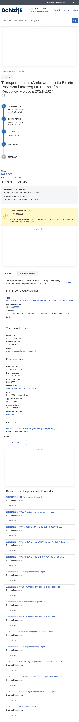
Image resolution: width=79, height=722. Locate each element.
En (73, 2)
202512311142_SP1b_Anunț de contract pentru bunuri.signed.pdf (33, 692)
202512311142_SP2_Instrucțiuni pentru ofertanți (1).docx (29, 632)
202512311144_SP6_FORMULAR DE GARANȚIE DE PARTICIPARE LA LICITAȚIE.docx (35, 542)
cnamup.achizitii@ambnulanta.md (21, 351)
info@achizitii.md (39, 12)
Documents (69, 283)
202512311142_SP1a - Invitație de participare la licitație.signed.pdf (33, 587)
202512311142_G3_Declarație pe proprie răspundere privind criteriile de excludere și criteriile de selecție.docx (35, 662)
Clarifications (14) (27, 273)
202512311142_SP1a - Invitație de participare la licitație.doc (30, 617)
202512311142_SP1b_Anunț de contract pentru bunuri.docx (30, 512)
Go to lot (15, 442)
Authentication (61, 2)
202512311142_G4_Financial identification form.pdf (27, 497)
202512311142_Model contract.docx (21, 707)
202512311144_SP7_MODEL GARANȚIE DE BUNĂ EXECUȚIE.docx (34, 527)
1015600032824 (13, 307)
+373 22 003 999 (38, 8)
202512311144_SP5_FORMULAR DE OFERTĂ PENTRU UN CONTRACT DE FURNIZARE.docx (35, 557)
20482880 (10, 414)
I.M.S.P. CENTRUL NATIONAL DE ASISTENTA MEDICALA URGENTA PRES (39, 300)
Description (9, 273)
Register (50, 2)
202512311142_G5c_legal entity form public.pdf (25, 602)
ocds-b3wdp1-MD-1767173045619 (21, 388)
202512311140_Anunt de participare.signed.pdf (25, 572)
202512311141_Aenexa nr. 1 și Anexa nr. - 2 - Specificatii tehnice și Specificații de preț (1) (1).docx (35, 677)
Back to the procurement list (13, 71)
